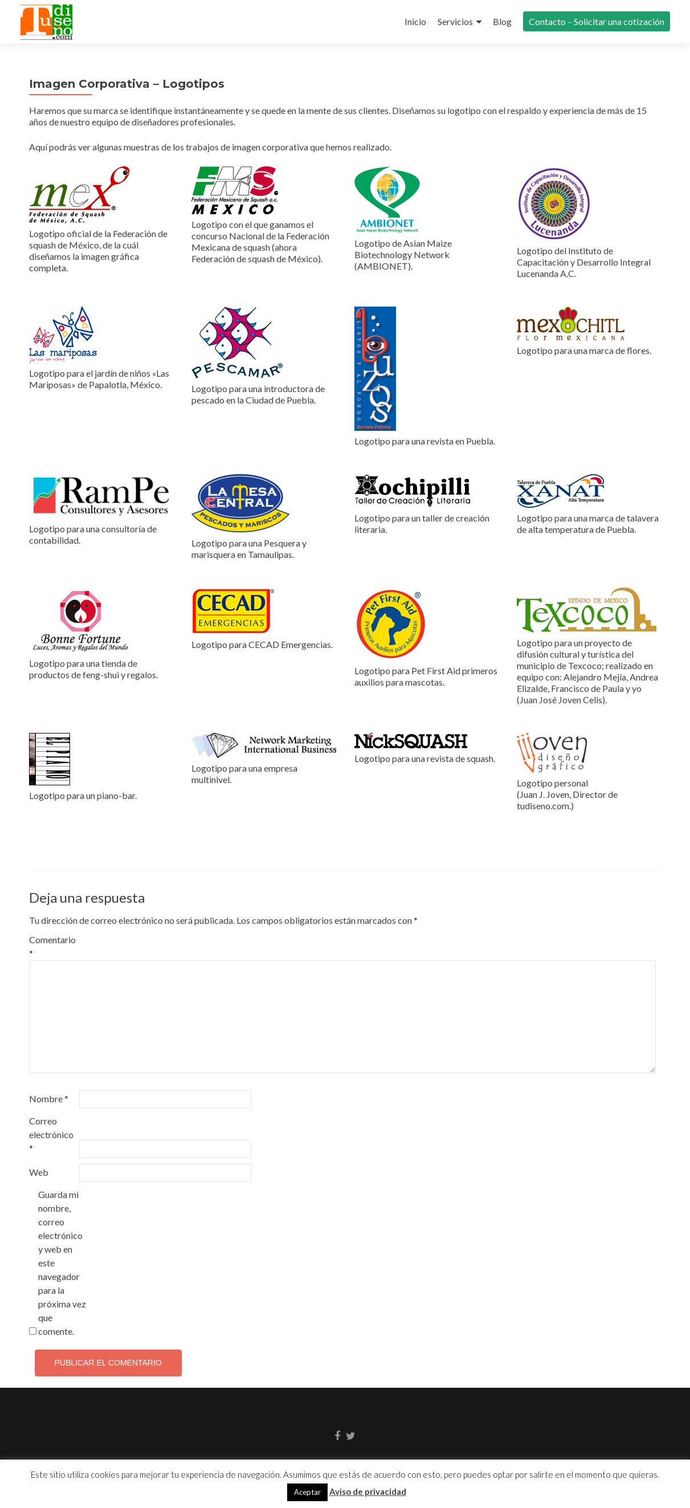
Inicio (415, 21)
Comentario (52, 946)
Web (38, 1172)
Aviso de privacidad (367, 1491)
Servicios (455, 21)
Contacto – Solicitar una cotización (596, 21)
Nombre (48, 1098)
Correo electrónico (51, 1134)
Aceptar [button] (307, 1492)
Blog (502, 21)
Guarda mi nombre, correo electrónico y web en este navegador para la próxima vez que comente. (62, 1262)
